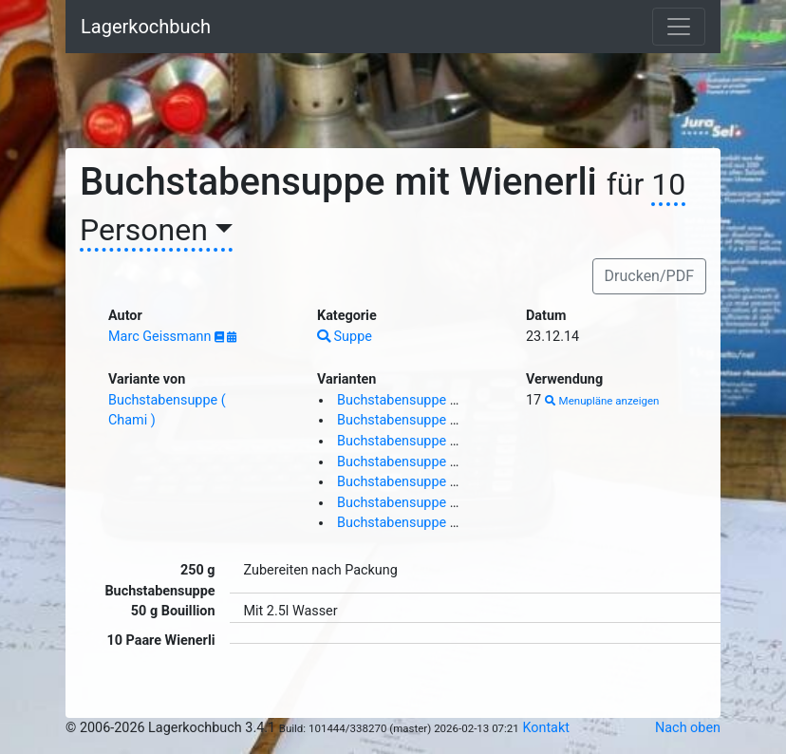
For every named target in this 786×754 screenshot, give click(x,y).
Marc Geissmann (161, 337)
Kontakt (546, 728)
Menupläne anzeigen (602, 400)
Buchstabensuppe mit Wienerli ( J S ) (448, 441)
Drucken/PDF (649, 276)
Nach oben (687, 728)
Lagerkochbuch (146, 26)
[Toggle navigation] (678, 27)
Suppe (344, 337)
